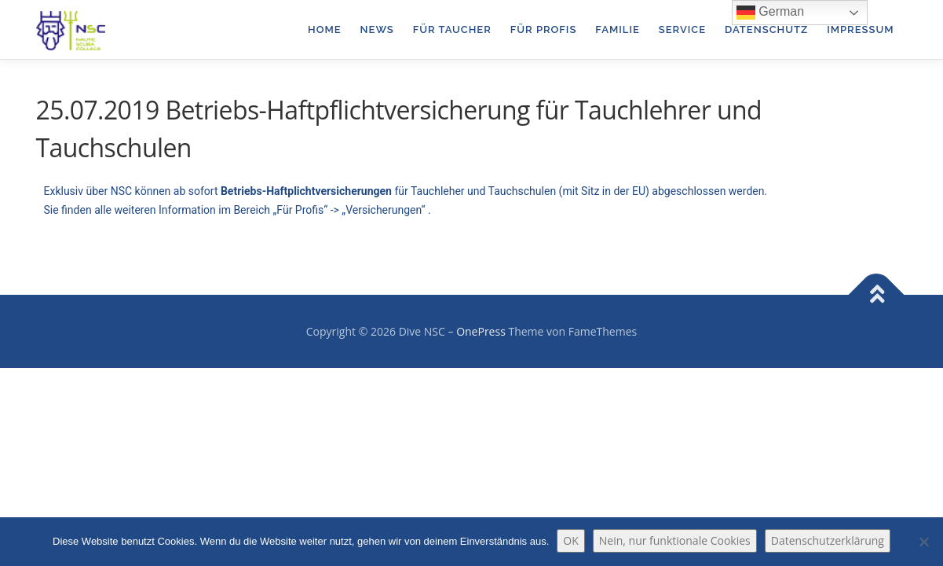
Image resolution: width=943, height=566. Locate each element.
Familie (617, 29)
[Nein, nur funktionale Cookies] (923, 541)
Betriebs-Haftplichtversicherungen (306, 191)
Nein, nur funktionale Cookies (675, 540)
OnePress (481, 331)
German (770, 12)
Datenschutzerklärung (827, 540)
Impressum (860, 29)
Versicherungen (383, 210)
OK (570, 540)
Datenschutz (766, 29)
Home (325, 29)
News (377, 29)
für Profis (543, 29)
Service (682, 29)
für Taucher (452, 29)
